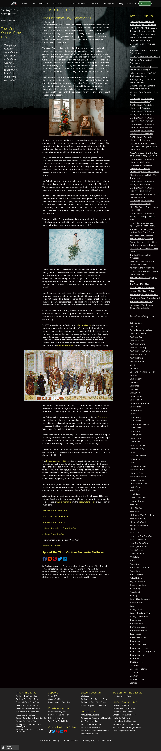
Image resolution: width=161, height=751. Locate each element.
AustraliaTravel (136, 357)
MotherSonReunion (139, 525)
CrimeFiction (135, 406)
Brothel (133, 375)
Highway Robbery (138, 466)
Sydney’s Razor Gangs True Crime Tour (59, 528)
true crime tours (63, 501)
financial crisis (84, 325)
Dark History (135, 417)
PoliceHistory (136, 578)
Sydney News (136, 609)
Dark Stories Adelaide (89, 715)
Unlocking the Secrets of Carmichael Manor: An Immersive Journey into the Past (144, 168)
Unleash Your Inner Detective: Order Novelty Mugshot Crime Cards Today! (143, 146)
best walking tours (87, 501)
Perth (132, 560)
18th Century (136, 323)
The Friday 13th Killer (139, 284)
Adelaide (48, 566)
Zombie (133, 682)
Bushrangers (136, 378)
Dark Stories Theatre (139, 424)
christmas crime (87, 571)
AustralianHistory (138, 354)
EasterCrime (135, 438)
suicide (87, 577)
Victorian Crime (137, 679)
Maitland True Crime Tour (27, 705)
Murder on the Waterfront (142, 267)
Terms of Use (106, 740)
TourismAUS (135, 634)
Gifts (96, 3)
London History (137, 501)
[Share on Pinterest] (55, 560)
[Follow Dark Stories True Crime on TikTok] (50, 732)
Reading (133, 595)
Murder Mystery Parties (58, 711)
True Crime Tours (41, 3)
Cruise (133, 413)
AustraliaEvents (137, 340)
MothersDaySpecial (139, 522)
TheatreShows (136, 623)
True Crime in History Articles (86, 569)
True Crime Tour (137, 655)
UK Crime (134, 665)
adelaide (53, 571)
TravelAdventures (138, 637)
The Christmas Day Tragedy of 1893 (69, 17)
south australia (76, 577)
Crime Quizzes (109, 3)
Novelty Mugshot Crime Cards (93, 705)
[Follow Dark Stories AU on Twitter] (54, 732)
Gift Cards (84, 696)
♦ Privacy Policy (89, 740)
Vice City (134, 675)
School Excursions (56, 718)
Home (24, 3)
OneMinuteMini (137, 553)
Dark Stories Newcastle (90, 727)
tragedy (94, 577)
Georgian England (138, 455)
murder (66, 577)
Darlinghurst (135, 434)
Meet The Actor (137, 508)
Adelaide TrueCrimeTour (141, 330)
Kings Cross (135, 490)
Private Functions (80, 3)
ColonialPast (135, 389)
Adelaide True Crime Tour (27, 696)
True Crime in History (139, 648)
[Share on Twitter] (60, 560)
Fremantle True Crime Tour (27, 702)
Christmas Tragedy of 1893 (124, 715)
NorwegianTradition (139, 546)
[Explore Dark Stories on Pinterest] (58, 732)
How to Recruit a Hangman (142, 287)
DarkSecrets (135, 427)
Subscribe (145, 3)
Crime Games (136, 396)
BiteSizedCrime (137, 361)
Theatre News (136, 620)
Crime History (136, 399)
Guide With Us (54, 699)
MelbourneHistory (138, 518)
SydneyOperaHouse (139, 616)
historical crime (95, 574)
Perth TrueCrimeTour (139, 567)
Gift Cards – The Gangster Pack (93, 699)
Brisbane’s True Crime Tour (54, 522)
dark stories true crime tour (63, 574)
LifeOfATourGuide (138, 497)
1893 (47, 571)
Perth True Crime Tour (25, 715)
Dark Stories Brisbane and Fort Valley (96, 718)
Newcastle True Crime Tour (27, 711)
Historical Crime (66, 569)
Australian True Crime (140, 350)
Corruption (135, 392)
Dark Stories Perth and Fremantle (94, 730)
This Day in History (138, 630)
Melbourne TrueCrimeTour (142, 515)
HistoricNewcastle (138, 476)
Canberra (134, 382)
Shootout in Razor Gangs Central (145, 298)
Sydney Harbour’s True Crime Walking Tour (28, 725)
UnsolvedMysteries (138, 668)
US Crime (134, 672)
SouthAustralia (136, 602)
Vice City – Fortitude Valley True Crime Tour (29, 730)
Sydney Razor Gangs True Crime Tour (32, 718)
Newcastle (134, 532)
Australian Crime (60, 566)
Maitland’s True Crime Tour (54, 510)
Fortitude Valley (137, 448)
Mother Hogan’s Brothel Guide (144, 294)
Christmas (102, 417)
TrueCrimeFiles (137, 662)
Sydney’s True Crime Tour (53, 534)
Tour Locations (61, 3)
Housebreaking (137, 480)
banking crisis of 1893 (56, 461)
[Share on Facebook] (44, 560)
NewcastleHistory (138, 539)
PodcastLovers (136, 574)
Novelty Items (136, 550)
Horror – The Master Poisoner (143, 291)
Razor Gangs (135, 588)
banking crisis (64, 571)
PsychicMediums (137, 581)
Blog (121, 3)
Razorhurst (135, 592)
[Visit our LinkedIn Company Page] (61, 732)
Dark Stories (53, 569)
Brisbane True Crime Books (142, 371)
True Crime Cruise (138, 644)
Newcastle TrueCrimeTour (141, 536)
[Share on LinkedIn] (65, 560)
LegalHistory (135, 494)
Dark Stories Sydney (89, 733)
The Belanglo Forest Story (141, 301)
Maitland (134, 504)
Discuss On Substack (51, 545)
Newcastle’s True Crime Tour (55, 516)
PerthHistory (135, 571)
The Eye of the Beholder (123, 711)
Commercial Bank (65, 345)
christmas (75, 571)
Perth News (135, 564)
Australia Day (136, 337)
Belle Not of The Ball (121, 705)
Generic (133, 452)
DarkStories (135, 431)
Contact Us (53, 696)
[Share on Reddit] (50, 560)
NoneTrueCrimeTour (139, 543)
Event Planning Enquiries (59, 702)
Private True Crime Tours (58, 715)
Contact (132, 3)
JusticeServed (136, 487)
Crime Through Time (139, 403)
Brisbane (134, 368)
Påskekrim (134, 557)
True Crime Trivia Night (58, 721)
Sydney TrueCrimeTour (140, 613)
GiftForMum (135, 459)
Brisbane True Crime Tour (27, 699)
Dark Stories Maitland (89, 721)
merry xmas (57, 577)
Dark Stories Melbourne (90, 724)
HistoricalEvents (137, 473)
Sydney (133, 606)
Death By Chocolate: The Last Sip (145, 56)
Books (133, 364)
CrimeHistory (136, 410)
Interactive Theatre (138, 483)
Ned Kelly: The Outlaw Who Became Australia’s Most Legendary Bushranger (142, 37)
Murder (133, 529)
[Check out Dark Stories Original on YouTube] (65, 732)
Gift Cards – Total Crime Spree (93, 702)
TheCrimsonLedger (138, 627)
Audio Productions (138, 333)
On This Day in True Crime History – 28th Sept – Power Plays (142, 216)
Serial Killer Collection (140, 599)
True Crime (135, 641)
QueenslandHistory (139, 585)
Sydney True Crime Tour (26, 721)
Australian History (76, 566)
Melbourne (135, 511)
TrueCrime (134, 658)
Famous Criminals (138, 445)
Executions (135, 441)
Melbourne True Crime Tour (28, 708)
